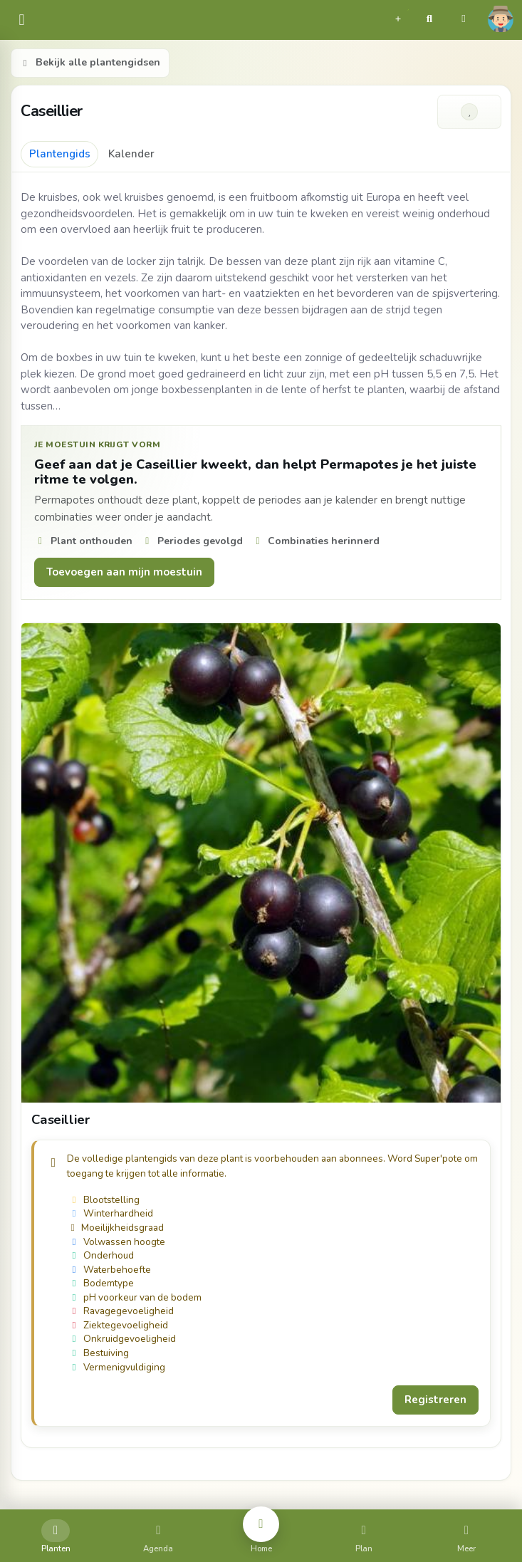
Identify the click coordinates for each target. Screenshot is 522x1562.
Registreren (435, 1399)
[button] (398, 17)
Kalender (131, 154)
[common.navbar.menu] (22, 20)
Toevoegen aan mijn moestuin (124, 572)
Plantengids (59, 154)
